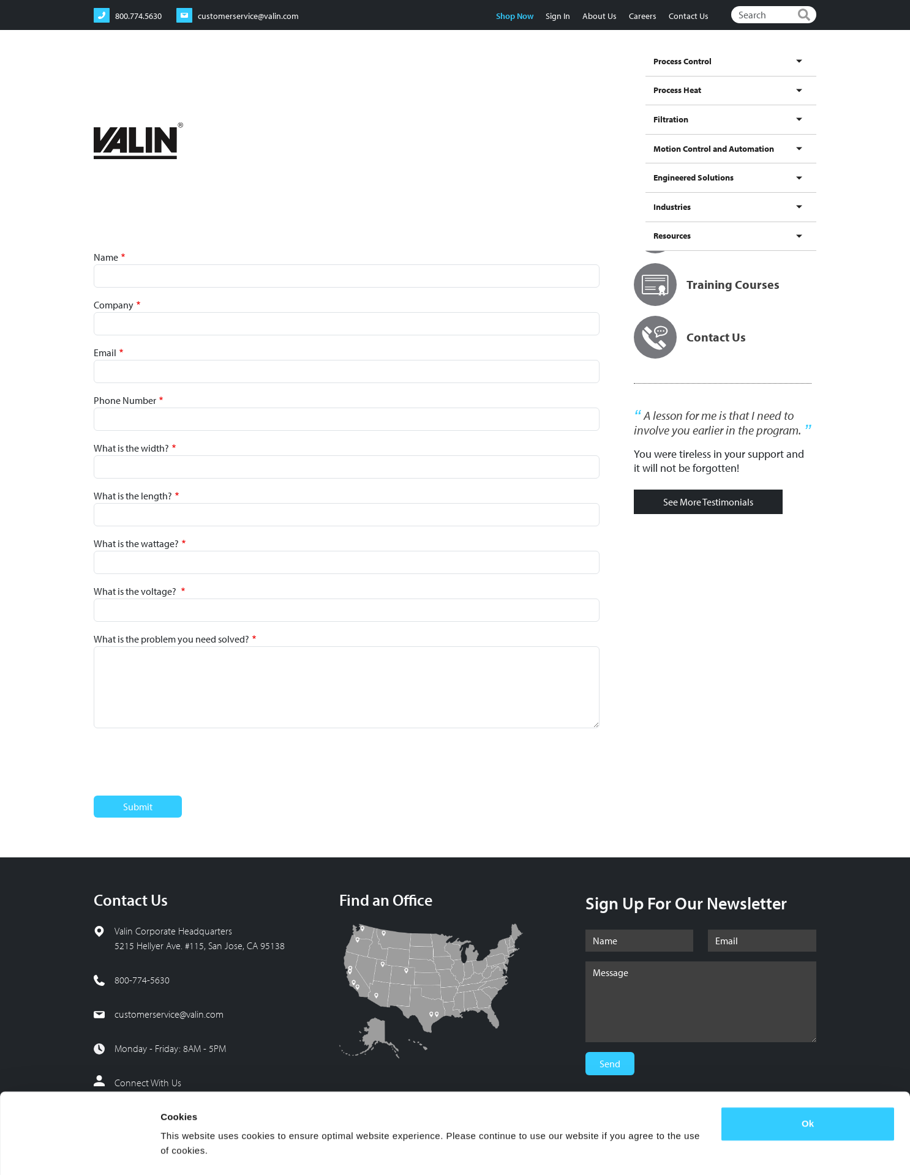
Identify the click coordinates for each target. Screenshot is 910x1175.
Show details (188, 1151)
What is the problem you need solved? (171, 639)
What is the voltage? (136, 591)
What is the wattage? (136, 543)
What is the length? (133, 496)
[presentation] (187, 762)
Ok (808, 1090)
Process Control (375, 75)
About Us (599, 15)
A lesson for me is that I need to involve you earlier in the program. (717, 423)
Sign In (557, 15)
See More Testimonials (708, 502)
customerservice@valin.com (169, 1014)
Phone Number (125, 400)
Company (113, 305)
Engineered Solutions (679, 75)
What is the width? (131, 448)
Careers (642, 15)
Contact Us (688, 15)
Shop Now (514, 15)
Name (106, 257)
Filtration (486, 75)
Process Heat (436, 75)
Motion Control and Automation (572, 75)
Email (105, 352)
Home (103, 116)
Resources (792, 75)
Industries (746, 75)
